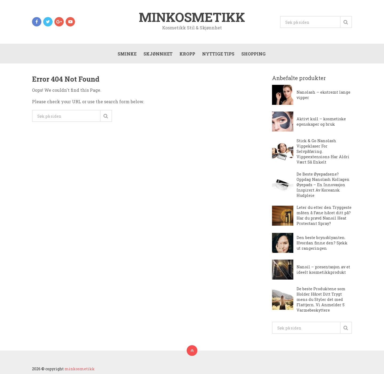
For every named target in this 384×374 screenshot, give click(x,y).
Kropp (187, 54)
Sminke (127, 54)
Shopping (253, 54)
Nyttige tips (218, 54)
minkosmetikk (192, 17)
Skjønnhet (158, 54)
